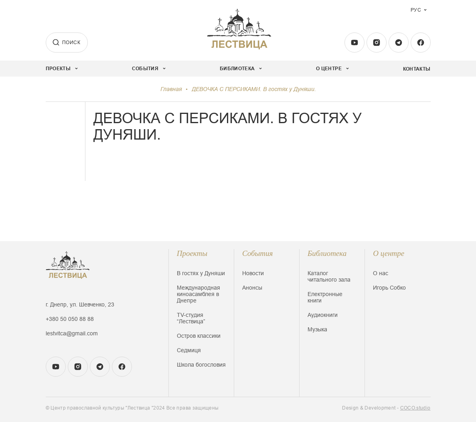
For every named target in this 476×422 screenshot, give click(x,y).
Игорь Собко (389, 287)
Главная (171, 89)
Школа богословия (201, 364)
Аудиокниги (323, 315)
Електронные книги (325, 297)
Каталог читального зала (329, 276)
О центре (388, 253)
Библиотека (327, 253)
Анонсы (252, 287)
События (257, 253)
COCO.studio (415, 408)
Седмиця (189, 350)
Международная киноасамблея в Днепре (198, 294)
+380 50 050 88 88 (70, 319)
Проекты (192, 253)
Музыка (317, 329)
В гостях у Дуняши (201, 273)
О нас (380, 273)
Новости (253, 273)
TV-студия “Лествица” (191, 318)
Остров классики (199, 336)
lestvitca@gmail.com (72, 333)
